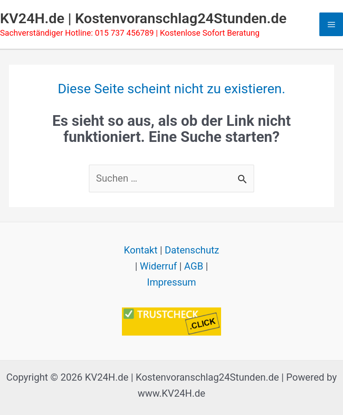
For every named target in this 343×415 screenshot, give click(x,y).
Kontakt (140, 250)
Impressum (171, 282)
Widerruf (158, 266)
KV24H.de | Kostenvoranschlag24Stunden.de (143, 18)
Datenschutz (192, 250)
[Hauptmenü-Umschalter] (331, 24)
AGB (193, 266)
